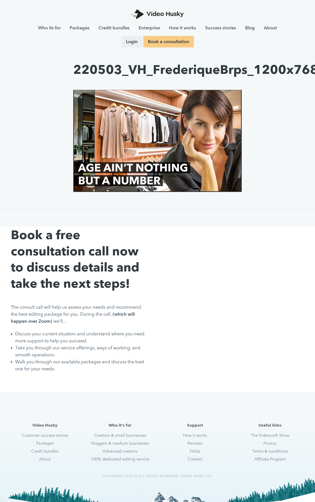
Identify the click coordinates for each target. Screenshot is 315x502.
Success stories (220, 27)
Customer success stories (45, 435)
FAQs (195, 451)
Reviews (194, 443)
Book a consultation (168, 41)
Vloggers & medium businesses (120, 443)
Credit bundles (114, 27)
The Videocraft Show (270, 435)
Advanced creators (120, 451)
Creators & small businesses (120, 435)
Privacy (270, 443)
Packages (80, 27)
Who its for (49, 27)
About (270, 27)
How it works (182, 27)
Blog (250, 27)
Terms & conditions (270, 451)
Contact (195, 459)
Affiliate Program (270, 459)
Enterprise (149, 27)
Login (132, 41)
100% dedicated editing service (120, 459)
